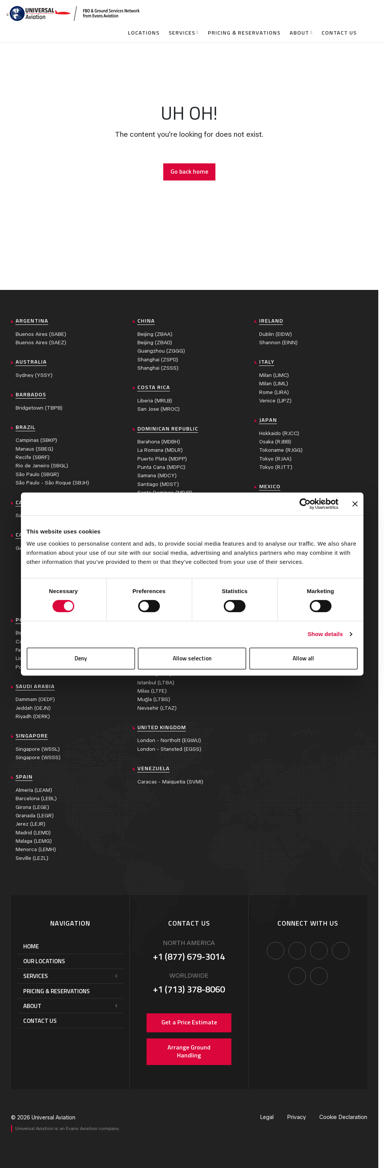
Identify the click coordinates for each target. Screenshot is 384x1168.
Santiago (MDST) (158, 484)
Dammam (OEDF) (35, 699)
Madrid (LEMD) (33, 832)
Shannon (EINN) (278, 342)
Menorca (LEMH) (36, 849)
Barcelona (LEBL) (36, 798)
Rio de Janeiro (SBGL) (42, 465)
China (146, 321)
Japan (268, 420)
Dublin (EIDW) (275, 334)
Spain (24, 776)
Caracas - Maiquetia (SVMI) (170, 782)
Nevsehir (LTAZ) (157, 708)
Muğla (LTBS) (153, 699)
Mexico (269, 486)
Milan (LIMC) (274, 375)
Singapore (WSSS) (38, 757)
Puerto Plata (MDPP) (162, 459)
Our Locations (44, 961)
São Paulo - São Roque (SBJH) (52, 483)
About (299, 32)
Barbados (31, 394)
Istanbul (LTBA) (155, 682)
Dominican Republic (167, 428)
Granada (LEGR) (35, 815)
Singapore (32, 735)
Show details (325, 634)
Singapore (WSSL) (38, 749)
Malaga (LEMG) (34, 841)
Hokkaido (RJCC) (279, 433)
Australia (31, 362)
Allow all (303, 658)
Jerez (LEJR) (30, 824)
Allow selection (192, 658)
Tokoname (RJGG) (281, 450)
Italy (266, 362)
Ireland (271, 321)
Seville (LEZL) (32, 858)
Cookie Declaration (343, 1117)
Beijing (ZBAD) (154, 342)
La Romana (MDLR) (160, 450)
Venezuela (153, 768)
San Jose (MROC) (158, 409)
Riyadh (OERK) (33, 716)
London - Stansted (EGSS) (169, 749)
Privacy (296, 1117)
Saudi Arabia (35, 686)
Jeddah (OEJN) (33, 708)
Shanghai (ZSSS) (157, 368)
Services (182, 32)
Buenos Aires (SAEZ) (41, 342)
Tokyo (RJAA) (275, 459)
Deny (81, 658)
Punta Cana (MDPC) (161, 467)
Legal (267, 1117)
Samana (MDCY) (157, 475)
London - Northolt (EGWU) (169, 740)
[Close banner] (355, 503)
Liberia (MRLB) (154, 400)
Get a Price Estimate (189, 1022)
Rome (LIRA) (274, 392)
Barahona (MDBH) (158, 441)
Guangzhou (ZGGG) (161, 351)
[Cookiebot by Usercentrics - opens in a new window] (305, 504)
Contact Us (339, 32)
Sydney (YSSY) (34, 375)
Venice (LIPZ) (275, 400)
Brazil (25, 427)
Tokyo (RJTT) (275, 467)
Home (31, 946)
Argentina (32, 321)
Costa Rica (153, 387)
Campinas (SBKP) (36, 440)
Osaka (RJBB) (275, 441)
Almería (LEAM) (34, 790)
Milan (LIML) (273, 383)
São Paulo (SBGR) (37, 474)
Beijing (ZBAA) (154, 334)
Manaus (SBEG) (34, 449)
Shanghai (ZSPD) (157, 359)
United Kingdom (161, 727)
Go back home (189, 171)
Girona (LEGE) (32, 807)
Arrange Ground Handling (188, 1051)
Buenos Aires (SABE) (41, 334)
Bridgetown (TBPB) (39, 408)
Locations (143, 32)
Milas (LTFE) (152, 691)
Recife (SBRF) (32, 457)
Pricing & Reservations (244, 32)
